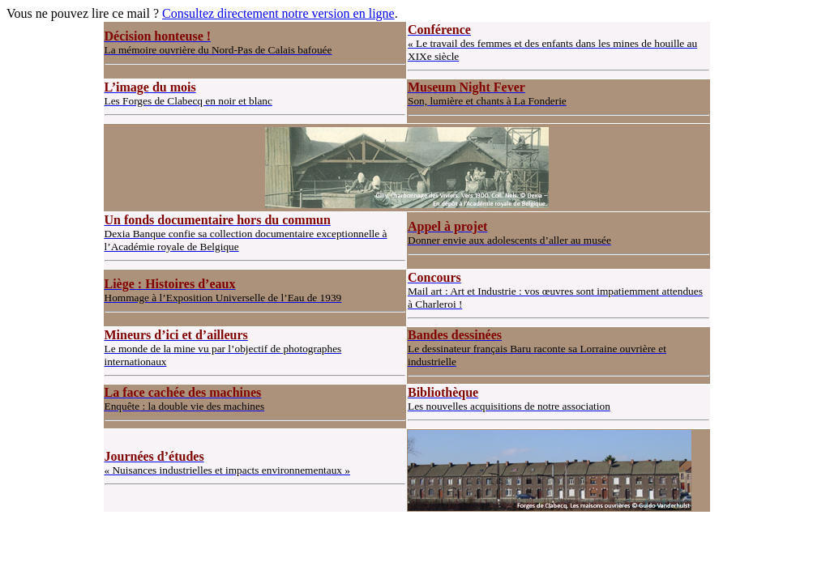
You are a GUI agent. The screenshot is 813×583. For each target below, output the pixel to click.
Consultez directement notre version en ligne (278, 13)
